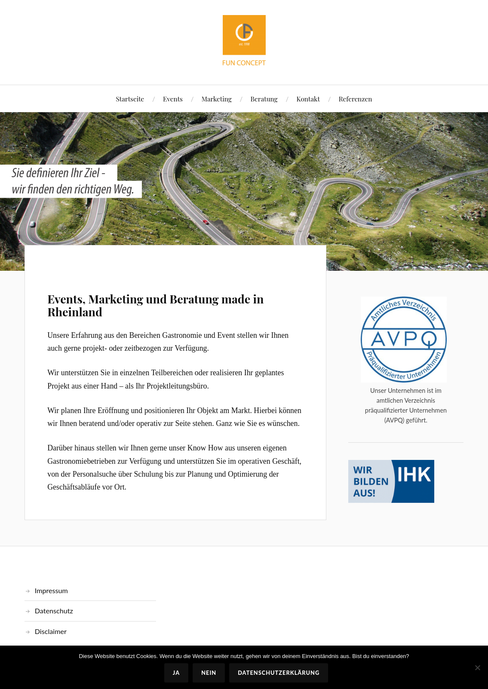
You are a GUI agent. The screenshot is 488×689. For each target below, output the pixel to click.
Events (173, 98)
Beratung (264, 98)
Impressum (51, 590)
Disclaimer (51, 631)
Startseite (130, 98)
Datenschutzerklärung (278, 672)
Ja (176, 672)
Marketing (217, 98)
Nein (208, 672)
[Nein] (477, 667)
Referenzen (355, 98)
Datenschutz (54, 610)
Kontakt (307, 98)
